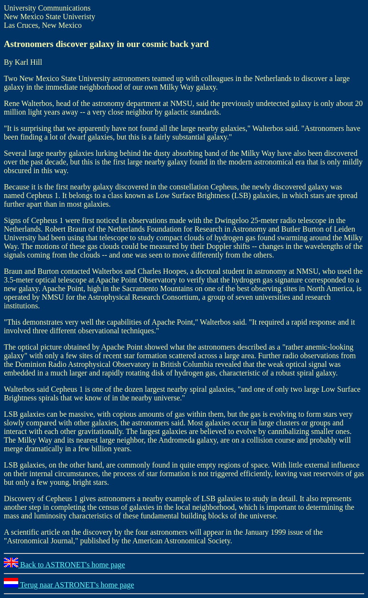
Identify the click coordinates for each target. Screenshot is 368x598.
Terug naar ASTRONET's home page (69, 585)
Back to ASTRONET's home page (64, 565)
